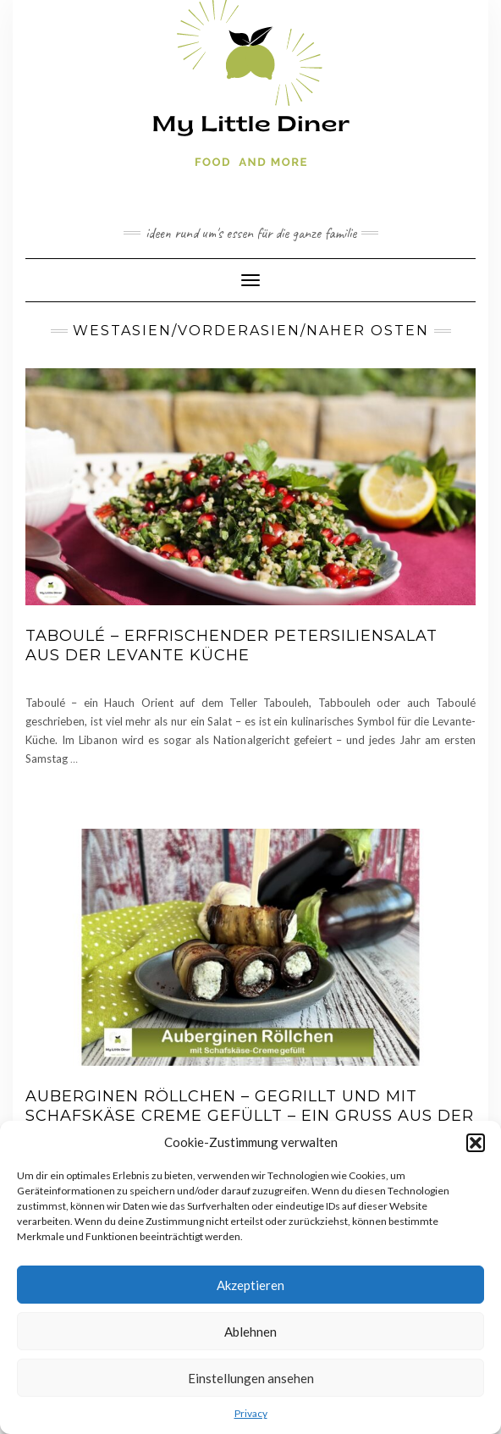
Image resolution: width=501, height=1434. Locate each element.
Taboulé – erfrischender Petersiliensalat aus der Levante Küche (231, 645)
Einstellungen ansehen (251, 1378)
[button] (475, 1142)
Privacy (250, 1413)
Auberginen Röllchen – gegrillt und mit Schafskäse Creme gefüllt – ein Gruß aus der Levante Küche (249, 1116)
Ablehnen (250, 1331)
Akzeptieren (250, 1285)
